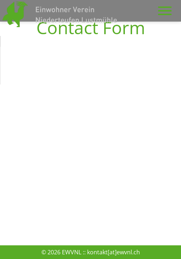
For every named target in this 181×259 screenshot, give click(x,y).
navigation (165, 7)
